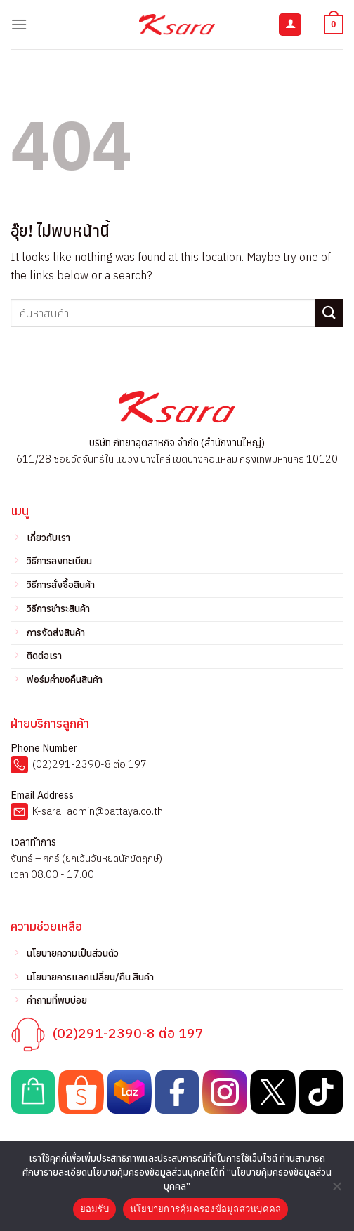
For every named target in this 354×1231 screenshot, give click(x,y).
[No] (336, 1190)
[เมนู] (19, 24)
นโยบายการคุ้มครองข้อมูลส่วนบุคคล (206, 1209)
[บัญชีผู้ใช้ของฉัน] (290, 24)
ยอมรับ (94, 1209)
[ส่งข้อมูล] (329, 312)
